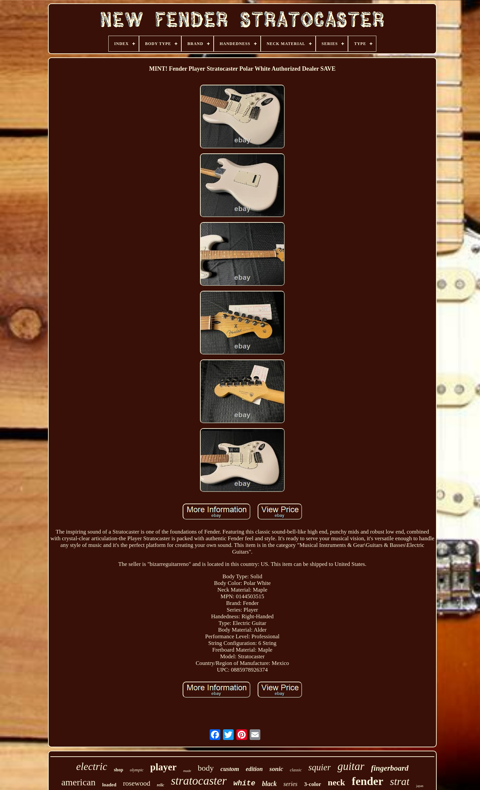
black (269, 783)
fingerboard (389, 768)
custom (229, 768)
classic (296, 769)
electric (91, 766)
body (206, 768)
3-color (312, 784)
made (187, 771)
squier (319, 767)
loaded (109, 784)
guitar (350, 766)
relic (160, 785)
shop (118, 769)
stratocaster (199, 780)
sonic (276, 768)
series (290, 784)
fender (367, 781)
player (163, 767)
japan (419, 786)
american (78, 782)
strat (400, 781)
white (244, 783)
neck (336, 782)
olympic (136, 769)
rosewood (136, 783)
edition (254, 769)
